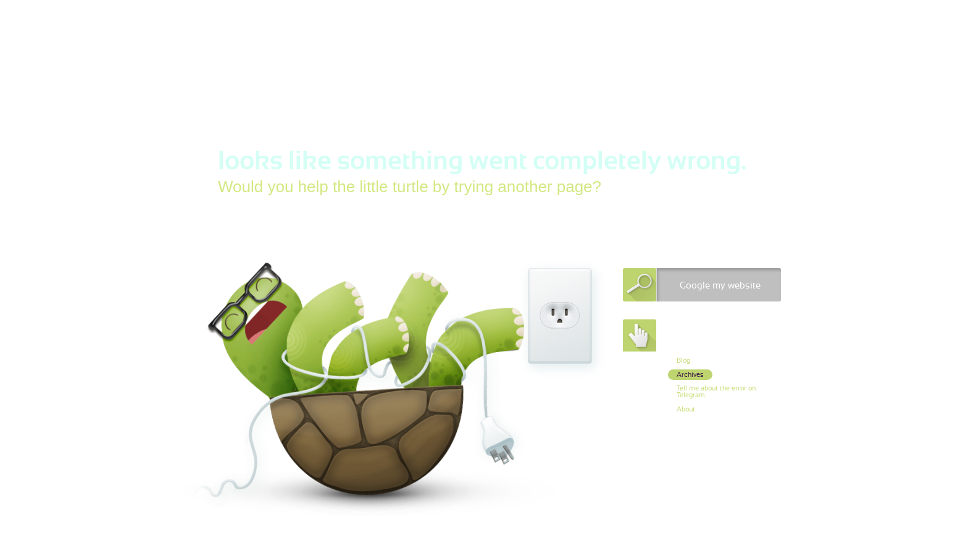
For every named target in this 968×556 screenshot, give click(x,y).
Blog (683, 360)
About (686, 409)
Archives (690, 374)
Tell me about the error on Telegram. (716, 391)
